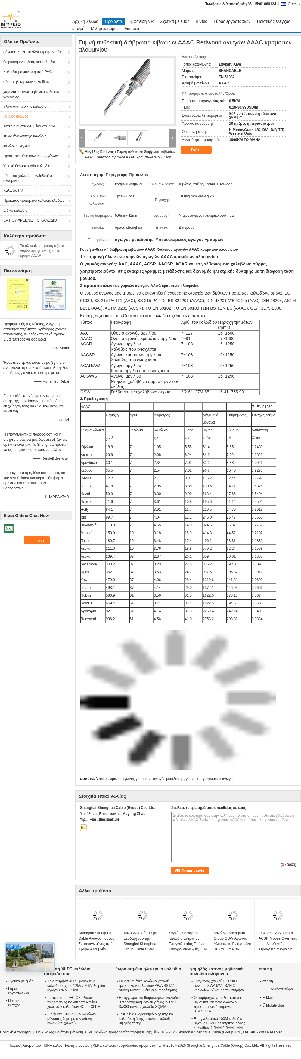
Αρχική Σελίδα (85, 21)
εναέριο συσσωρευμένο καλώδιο (29, 126)
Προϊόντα (113, 21)
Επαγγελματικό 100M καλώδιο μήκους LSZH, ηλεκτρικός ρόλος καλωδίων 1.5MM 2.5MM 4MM (219, 1023)
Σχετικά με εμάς (174, 21)
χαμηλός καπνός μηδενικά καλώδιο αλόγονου (31, 94)
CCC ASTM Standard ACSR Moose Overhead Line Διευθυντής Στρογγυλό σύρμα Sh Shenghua (278, 944)
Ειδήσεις (132, 28)
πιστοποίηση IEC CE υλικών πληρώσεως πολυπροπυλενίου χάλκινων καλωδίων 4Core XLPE (73, 1002)
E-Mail (267, 998)
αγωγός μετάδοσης (168, 779)
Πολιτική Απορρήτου (16, 1032)
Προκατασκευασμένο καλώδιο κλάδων (33, 200)
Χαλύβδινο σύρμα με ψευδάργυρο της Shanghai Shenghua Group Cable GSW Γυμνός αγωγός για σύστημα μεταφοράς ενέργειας (140, 949)
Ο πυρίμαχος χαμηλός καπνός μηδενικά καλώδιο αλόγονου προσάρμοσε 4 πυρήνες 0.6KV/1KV (218, 1004)
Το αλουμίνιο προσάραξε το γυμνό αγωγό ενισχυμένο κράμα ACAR (42, 251)
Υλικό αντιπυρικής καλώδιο (24, 106)
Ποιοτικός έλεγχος (273, 21)
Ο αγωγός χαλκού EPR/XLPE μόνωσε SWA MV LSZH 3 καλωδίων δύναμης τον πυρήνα (219, 985)
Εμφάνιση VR (141, 21)
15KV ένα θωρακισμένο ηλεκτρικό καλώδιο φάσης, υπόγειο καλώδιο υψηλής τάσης (146, 1018)
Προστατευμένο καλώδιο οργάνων (30, 156)
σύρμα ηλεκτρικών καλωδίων (26, 82)
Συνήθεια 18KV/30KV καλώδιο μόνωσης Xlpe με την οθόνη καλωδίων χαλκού (71, 1018)
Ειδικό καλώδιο (15, 210)
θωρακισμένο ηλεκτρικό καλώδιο (29, 62)
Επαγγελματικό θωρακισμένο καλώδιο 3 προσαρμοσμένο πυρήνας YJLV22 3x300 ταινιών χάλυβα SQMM (149, 1002)
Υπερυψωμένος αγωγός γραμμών (123, 779)
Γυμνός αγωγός (15, 116)
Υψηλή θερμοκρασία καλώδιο (26, 166)
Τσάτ (199, 150)
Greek (294, 4)
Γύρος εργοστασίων (232, 21)
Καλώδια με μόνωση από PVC (27, 72)
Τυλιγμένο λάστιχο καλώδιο (24, 136)
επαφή (78, 28)
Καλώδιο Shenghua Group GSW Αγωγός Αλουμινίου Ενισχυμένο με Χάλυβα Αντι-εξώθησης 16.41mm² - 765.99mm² (232, 946)
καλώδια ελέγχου (16, 146)
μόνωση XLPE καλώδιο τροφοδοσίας (33, 52)
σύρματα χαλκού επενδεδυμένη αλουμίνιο (28, 178)
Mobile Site (273, 1005)
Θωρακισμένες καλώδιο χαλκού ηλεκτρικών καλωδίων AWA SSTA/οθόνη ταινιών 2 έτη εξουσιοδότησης (148, 985)
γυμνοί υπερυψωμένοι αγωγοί (209, 779)
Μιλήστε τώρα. (104, 28)
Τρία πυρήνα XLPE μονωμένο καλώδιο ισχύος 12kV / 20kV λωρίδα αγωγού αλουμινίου (76, 985)
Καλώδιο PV (13, 190)
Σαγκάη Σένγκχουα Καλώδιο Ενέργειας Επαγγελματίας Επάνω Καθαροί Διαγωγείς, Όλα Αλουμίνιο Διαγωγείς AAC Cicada (188, 946)
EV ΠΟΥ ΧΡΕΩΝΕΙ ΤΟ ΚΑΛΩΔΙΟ (30, 220)
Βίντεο (201, 21)
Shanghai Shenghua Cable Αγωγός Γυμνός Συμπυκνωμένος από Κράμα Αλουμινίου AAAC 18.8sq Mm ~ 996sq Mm (96, 946)
